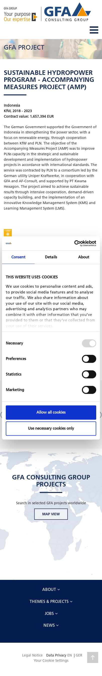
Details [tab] (51, 257)
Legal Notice (32, 655)
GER (79, 655)
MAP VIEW (51, 514)
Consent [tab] (18, 257)
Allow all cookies (51, 412)
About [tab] (83, 257)
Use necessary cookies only (51, 428)
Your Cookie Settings (51, 660)
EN (69, 655)
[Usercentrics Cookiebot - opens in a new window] (74, 243)
